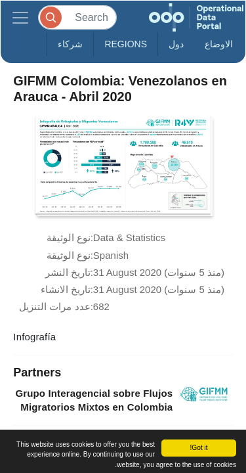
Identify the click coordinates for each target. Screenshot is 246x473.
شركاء (70, 44)
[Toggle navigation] (20, 17)
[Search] (77, 17)
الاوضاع (219, 44)
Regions (125, 44)
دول (176, 44)
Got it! (198, 447)
